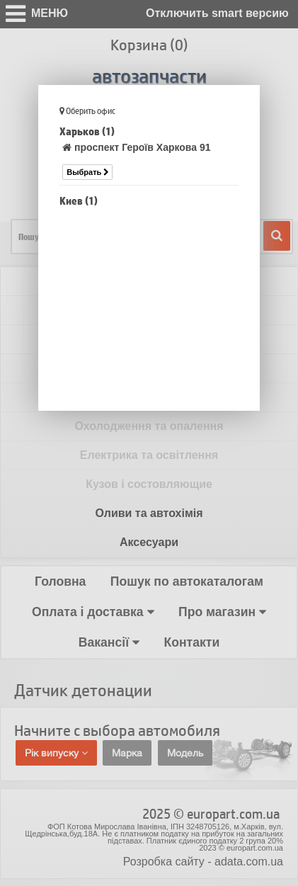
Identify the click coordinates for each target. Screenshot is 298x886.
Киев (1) (78, 200)
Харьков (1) (87, 131)
